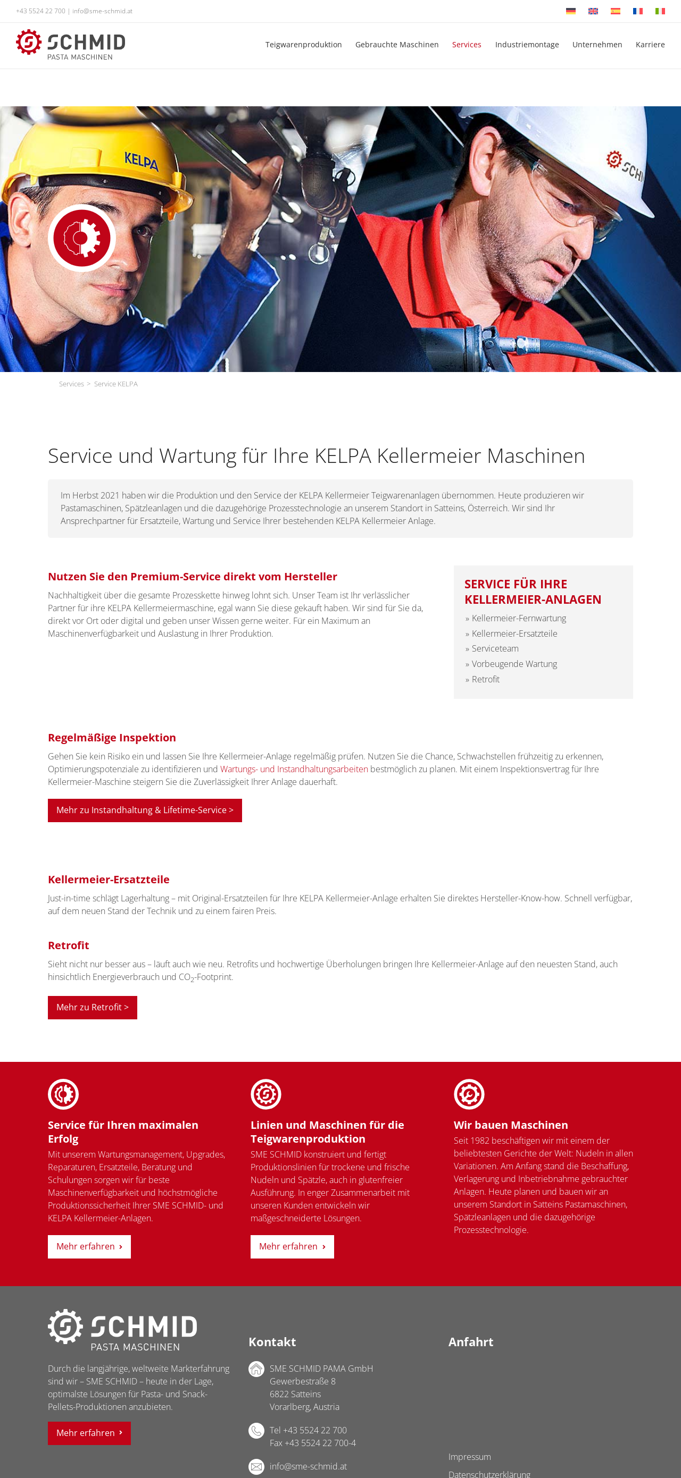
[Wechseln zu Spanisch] (615, 11)
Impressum (470, 1457)
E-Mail (256, 1467)
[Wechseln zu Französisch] (638, 11)
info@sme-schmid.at (102, 10)
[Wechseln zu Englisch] (593, 11)
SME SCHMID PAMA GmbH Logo (122, 1329)
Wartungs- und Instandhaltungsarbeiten (294, 769)
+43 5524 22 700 (40, 10)
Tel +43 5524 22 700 (308, 1430)
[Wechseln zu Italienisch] (660, 11)
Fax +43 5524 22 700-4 (313, 1443)
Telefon (256, 1431)
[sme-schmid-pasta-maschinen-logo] (70, 33)
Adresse (256, 1369)
